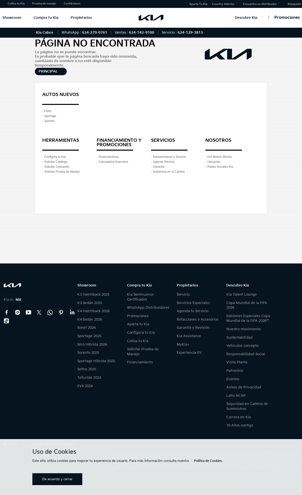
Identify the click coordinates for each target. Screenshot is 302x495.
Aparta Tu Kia (198, 4)
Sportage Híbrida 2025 (96, 361)
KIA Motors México (219, 157)
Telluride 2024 (89, 378)
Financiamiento (109, 157)
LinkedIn (72, 312)
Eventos (232, 379)
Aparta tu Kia (138, 324)
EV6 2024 (85, 386)
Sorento (49, 121)
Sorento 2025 (88, 353)
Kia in (12, 300)
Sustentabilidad (239, 337)
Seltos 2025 (86, 369)
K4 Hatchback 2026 (93, 311)
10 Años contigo (239, 425)
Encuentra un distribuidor (260, 4)
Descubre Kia (246, 18)
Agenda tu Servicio (192, 311)
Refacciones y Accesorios (197, 319)
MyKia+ (183, 344)
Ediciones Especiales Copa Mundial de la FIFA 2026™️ (248, 318)
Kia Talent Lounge (241, 294)
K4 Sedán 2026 (89, 319)
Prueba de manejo (44, 3)
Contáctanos (72, 3)
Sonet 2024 (86, 328)
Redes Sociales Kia (220, 166)
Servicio (183, 294)
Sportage (50, 116)
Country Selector (223, 4)
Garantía (159, 166)
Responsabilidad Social (245, 354)
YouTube (28, 312)
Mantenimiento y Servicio (169, 157)
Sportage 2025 (89, 336)
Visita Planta (236, 362)
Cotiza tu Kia (16, 3)
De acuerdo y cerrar (57, 479)
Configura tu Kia (54, 157)
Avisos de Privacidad (243, 387)
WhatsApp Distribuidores (148, 308)
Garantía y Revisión (193, 328)
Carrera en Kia (238, 417)
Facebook (7, 312)
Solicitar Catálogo (55, 162)
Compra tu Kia (46, 18)
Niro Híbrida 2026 (92, 344)
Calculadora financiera (113, 162)
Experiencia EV (189, 353)
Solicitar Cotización (56, 166)
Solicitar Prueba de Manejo (62, 171)
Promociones (138, 316)
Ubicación (213, 162)
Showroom (11, 18)
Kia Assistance (189, 336)
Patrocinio (234, 371)
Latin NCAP (236, 396)
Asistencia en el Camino (169, 171)
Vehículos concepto (242, 346)
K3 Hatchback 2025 (93, 294)
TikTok (7, 321)
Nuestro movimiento (243, 329)
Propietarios (81, 18)
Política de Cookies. (208, 461)
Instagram (18, 312)
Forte (47, 111)
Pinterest (61, 312)
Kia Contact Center (50, 312)
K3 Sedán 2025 (89, 303)
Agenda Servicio (163, 162)
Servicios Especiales (193, 303)
